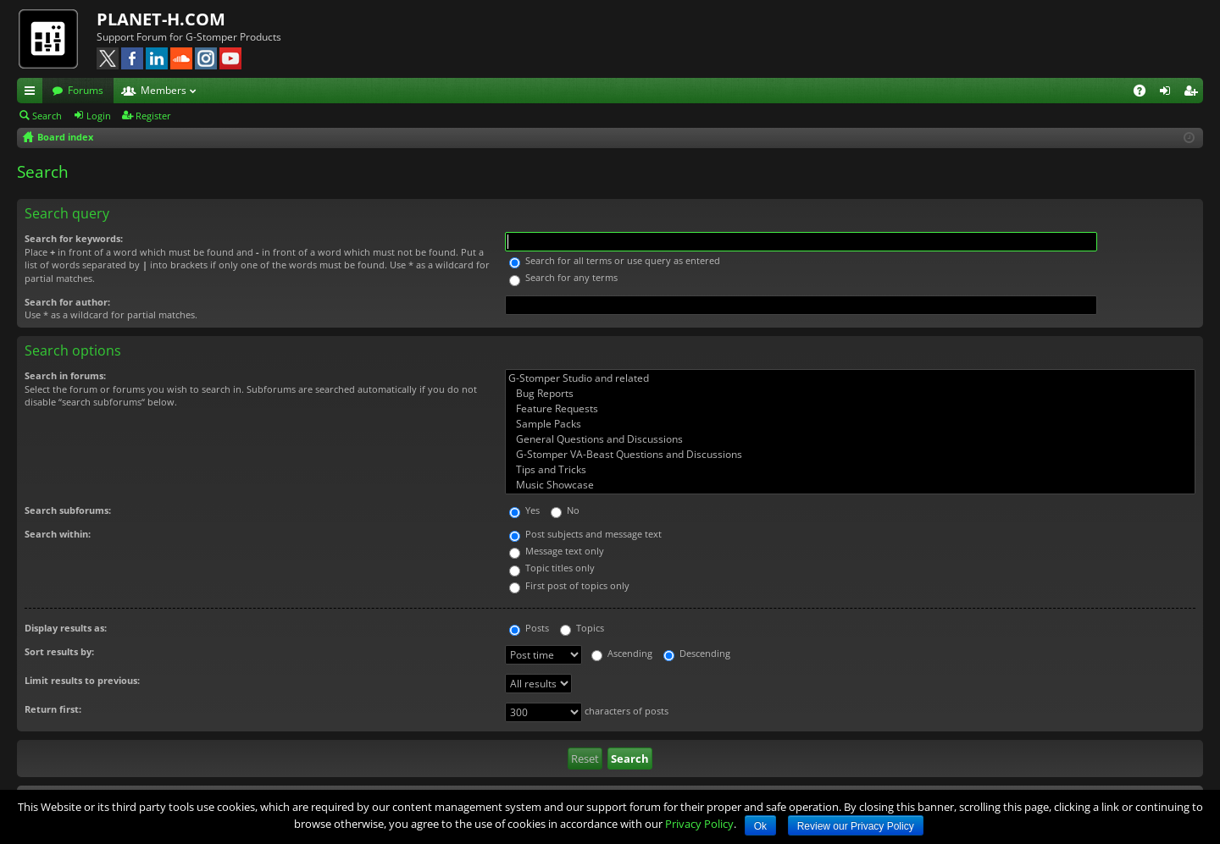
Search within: (58, 533)
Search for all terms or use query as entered (614, 260)
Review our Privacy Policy (855, 826)
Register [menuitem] (1193, 93)
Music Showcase (850, 485)
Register (153, 115)
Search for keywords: (74, 238)
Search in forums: (65, 375)
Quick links (33, 93)
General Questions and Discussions (850, 439)
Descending (696, 653)
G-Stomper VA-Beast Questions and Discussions (850, 454)
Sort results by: (59, 651)
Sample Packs (850, 424)
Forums (85, 90)
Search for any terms (563, 277)
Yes (524, 510)
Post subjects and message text (585, 533)
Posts (529, 627)
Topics (582, 627)
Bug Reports (850, 393)
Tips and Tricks (850, 469)
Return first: (53, 709)
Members (163, 90)
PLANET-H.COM (161, 19)
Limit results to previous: (82, 680)
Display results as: (66, 627)
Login (98, 115)
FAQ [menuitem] (1145, 93)
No (565, 510)
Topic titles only (552, 567)
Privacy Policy (699, 823)
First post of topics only (569, 585)
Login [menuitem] (1168, 93)
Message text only (556, 550)
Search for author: (67, 301)
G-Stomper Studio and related (850, 378)
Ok (760, 826)
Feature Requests (850, 408)
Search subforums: (68, 510)
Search (47, 115)
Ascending (621, 653)
